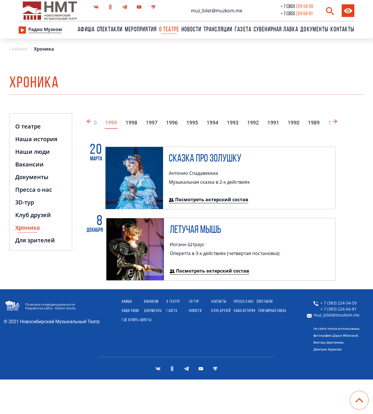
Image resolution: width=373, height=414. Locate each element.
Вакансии (29, 165)
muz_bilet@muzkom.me (216, 10)
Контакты (342, 30)
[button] (335, 121)
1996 (172, 123)
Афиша (86, 30)
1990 (293, 123)
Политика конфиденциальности (50, 304)
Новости (191, 30)
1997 (151, 123)
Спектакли (110, 30)
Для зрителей (35, 240)
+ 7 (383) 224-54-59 (335, 303)
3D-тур (24, 203)
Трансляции (218, 30)
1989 (314, 123)
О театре (28, 127)
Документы (314, 30)
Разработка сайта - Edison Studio (50, 308)
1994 (212, 123)
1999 (111, 123)
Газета (243, 30)
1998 (131, 123)
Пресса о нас (33, 190)
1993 (232, 123)
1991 (273, 123)
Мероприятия (141, 30)
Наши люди (32, 152)
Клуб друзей (33, 215)
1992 (253, 123)
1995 (192, 123)
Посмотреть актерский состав (208, 199)
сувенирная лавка (276, 30)
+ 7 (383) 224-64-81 (335, 309)
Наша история (36, 139)
